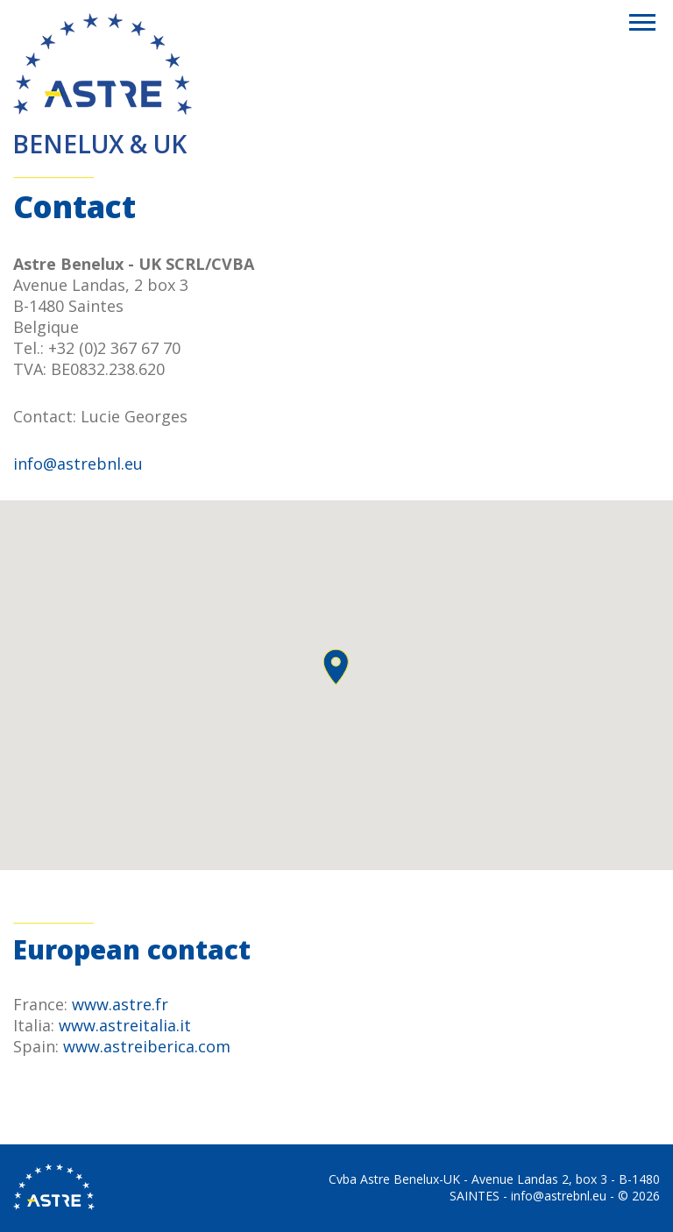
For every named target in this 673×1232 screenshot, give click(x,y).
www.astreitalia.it (125, 1025)
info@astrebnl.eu (78, 463)
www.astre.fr (120, 1004)
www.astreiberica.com (146, 1046)
